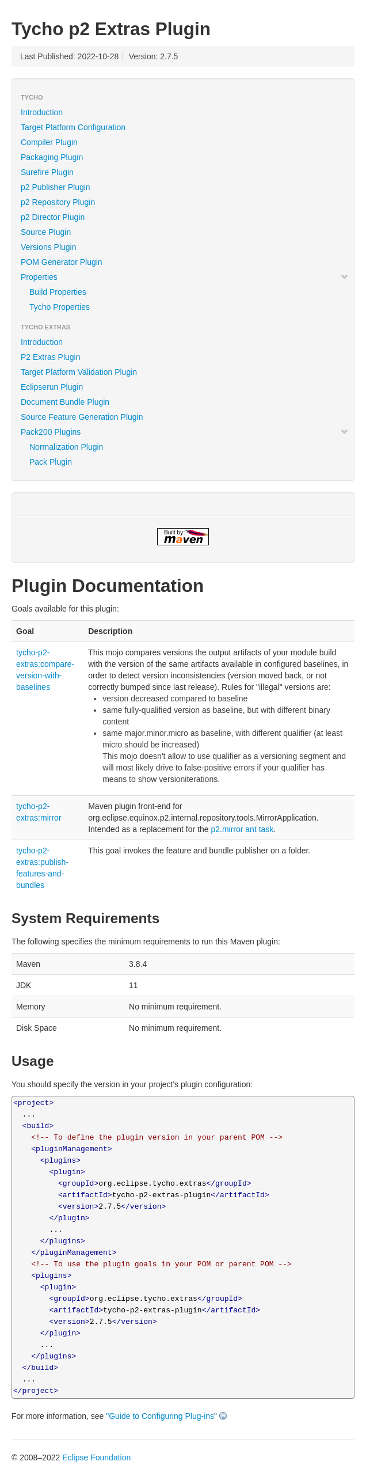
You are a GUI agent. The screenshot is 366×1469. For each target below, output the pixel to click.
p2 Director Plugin (53, 217)
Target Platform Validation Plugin (79, 372)
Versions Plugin (49, 247)
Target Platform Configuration (73, 127)
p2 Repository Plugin (58, 202)
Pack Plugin (50, 461)
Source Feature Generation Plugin (82, 417)
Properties (185, 277)
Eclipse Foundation (96, 1457)
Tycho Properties (59, 307)
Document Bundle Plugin (65, 402)
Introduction (42, 112)
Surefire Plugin (47, 172)
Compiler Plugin (49, 142)
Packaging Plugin (52, 157)
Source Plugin (46, 232)
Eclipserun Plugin (52, 387)
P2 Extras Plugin (51, 357)
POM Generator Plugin (61, 262)
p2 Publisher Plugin (55, 187)
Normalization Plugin (66, 446)
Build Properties (57, 292)
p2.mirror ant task (242, 829)
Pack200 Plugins (185, 431)
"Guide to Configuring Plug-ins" (161, 1416)
